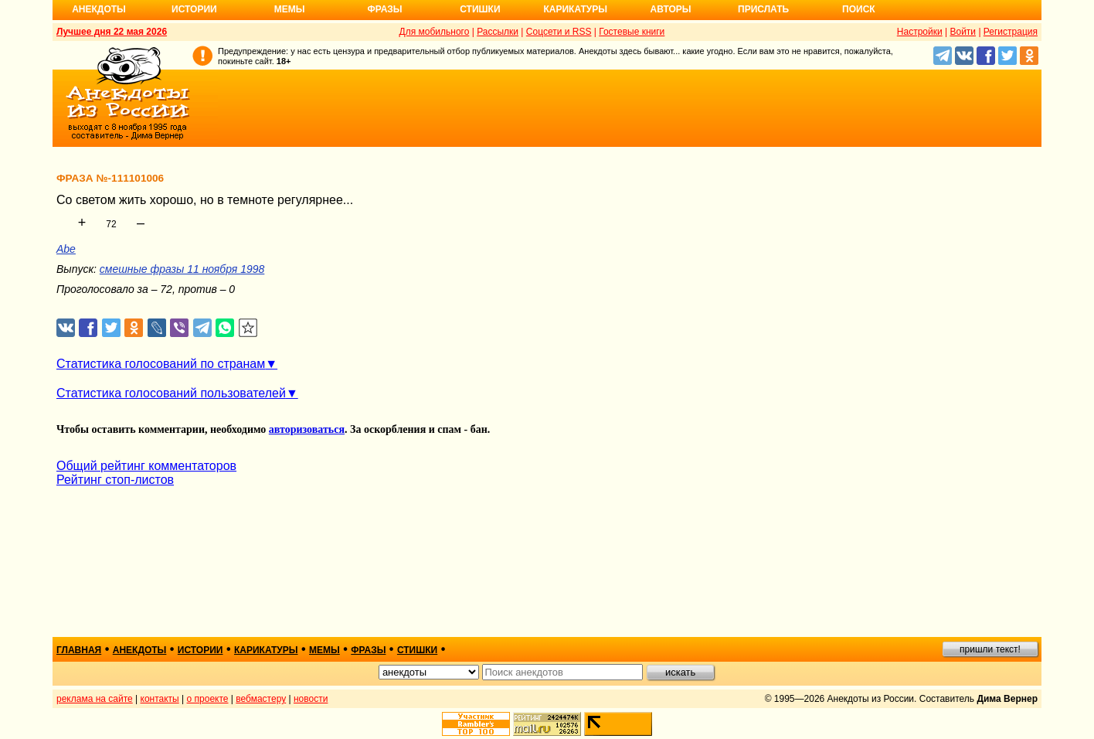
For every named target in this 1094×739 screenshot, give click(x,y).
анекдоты (140, 650)
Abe (66, 249)
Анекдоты (99, 9)
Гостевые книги (631, 31)
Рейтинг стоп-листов (115, 479)
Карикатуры (575, 9)
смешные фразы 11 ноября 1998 (182, 269)
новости (311, 698)
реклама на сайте (94, 698)
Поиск (858, 9)
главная (78, 650)
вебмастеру (261, 698)
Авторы (671, 9)
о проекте (208, 698)
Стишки (480, 9)
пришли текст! (990, 649)
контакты (160, 698)
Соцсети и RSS (559, 31)
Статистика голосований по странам (160, 363)
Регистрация (1011, 31)
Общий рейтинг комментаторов (146, 465)
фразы (368, 650)
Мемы (289, 9)
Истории (194, 9)
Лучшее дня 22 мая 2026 (111, 31)
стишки (417, 650)
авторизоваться (307, 429)
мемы (324, 650)
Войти (963, 31)
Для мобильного (434, 31)
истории (200, 650)
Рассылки (497, 31)
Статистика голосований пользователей (171, 393)
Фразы (384, 9)
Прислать (763, 9)
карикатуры (266, 650)
